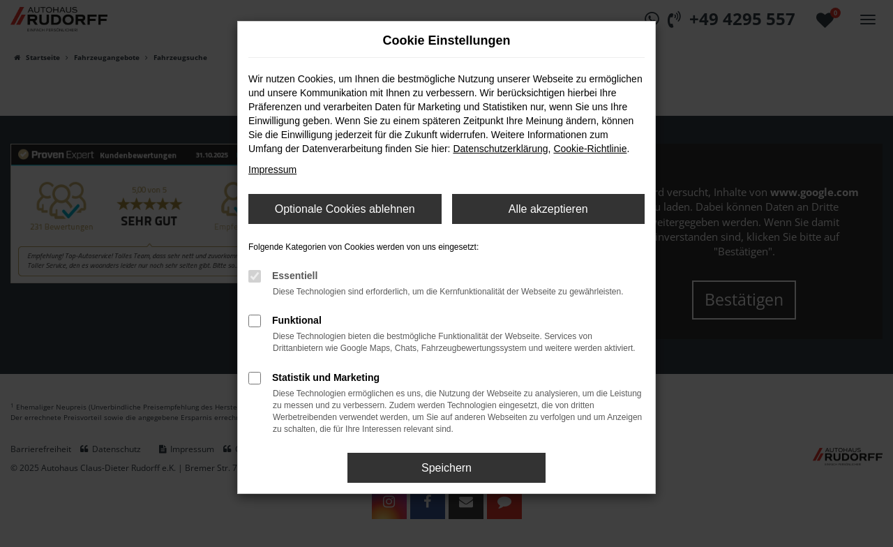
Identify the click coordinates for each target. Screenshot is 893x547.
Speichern (446, 468)
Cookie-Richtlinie (589, 148)
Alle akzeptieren (548, 209)
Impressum (272, 169)
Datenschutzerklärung (500, 148)
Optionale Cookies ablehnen (345, 209)
